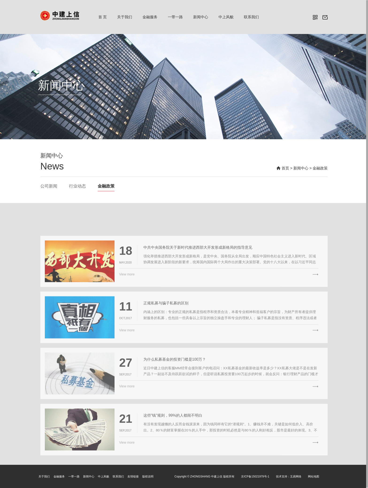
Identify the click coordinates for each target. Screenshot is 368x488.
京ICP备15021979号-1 (255, 476)
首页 (285, 168)
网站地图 (313, 476)
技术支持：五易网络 (288, 476)
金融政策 (320, 168)
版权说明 (147, 476)
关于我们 (124, 17)
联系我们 (251, 17)
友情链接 (133, 476)
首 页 (102, 17)
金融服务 (149, 17)
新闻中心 (200, 17)
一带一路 (175, 17)
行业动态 (77, 186)
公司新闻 (48, 186)
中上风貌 (226, 17)
